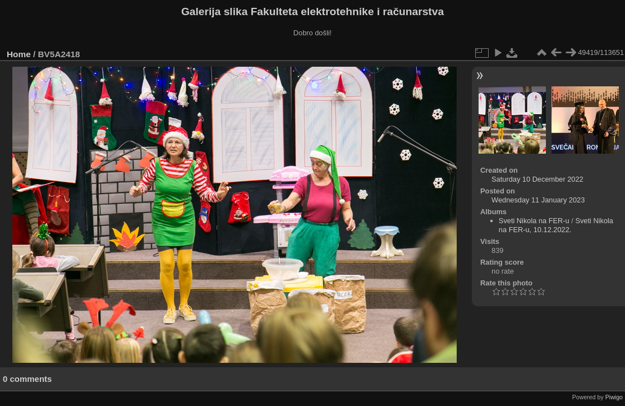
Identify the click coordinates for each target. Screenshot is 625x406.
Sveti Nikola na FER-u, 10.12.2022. (556, 225)
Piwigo (614, 397)
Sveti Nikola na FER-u (534, 220)
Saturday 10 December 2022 (537, 179)
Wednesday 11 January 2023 (538, 200)
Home (19, 54)
